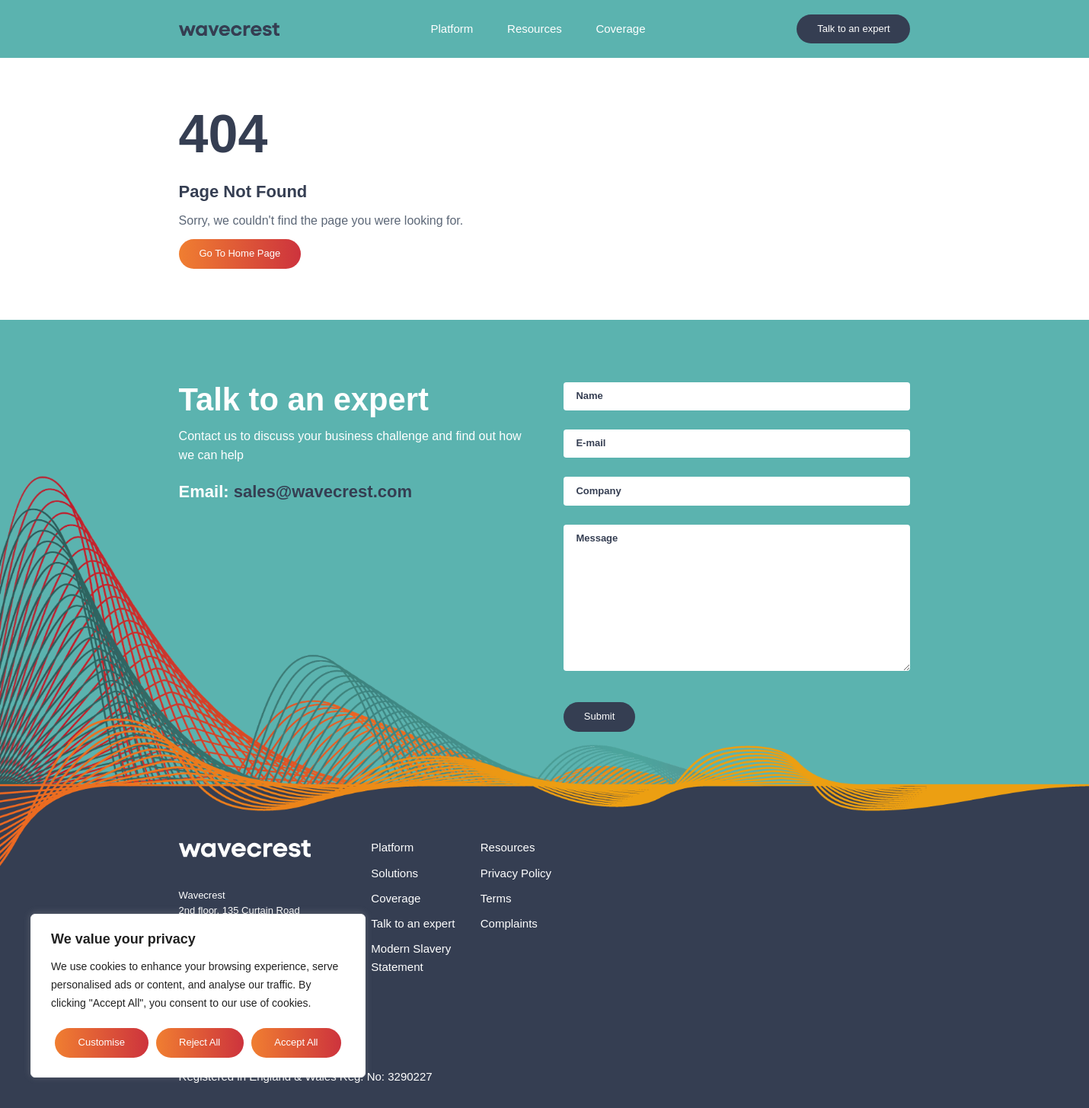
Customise (101, 1042)
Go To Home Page (239, 253)
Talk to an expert (853, 28)
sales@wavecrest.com (323, 491)
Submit (599, 716)
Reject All (199, 1042)
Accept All (296, 1042)
